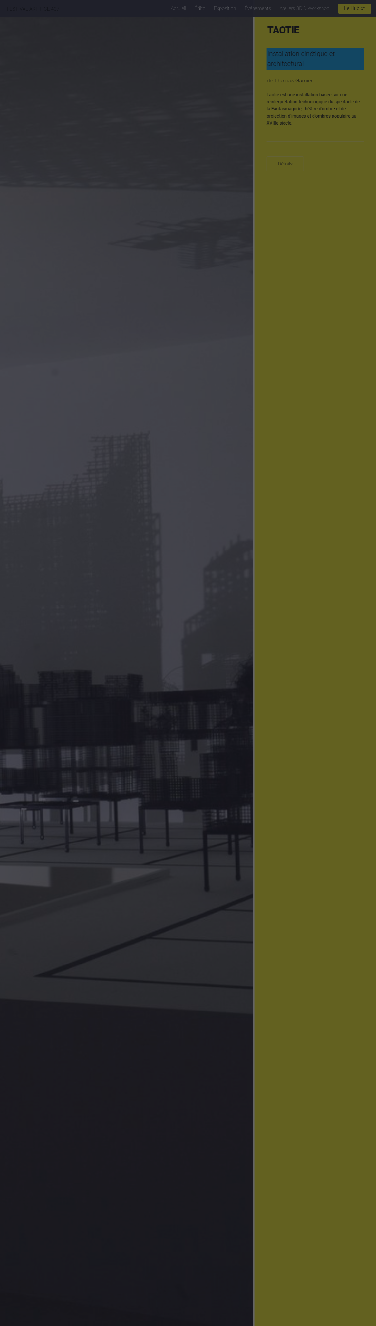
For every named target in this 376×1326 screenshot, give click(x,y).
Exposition (225, 8)
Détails (286, 164)
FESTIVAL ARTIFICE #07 (33, 9)
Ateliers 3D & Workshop (304, 8)
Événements (258, 8)
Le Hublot (354, 8)
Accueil (178, 8)
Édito (200, 8)
